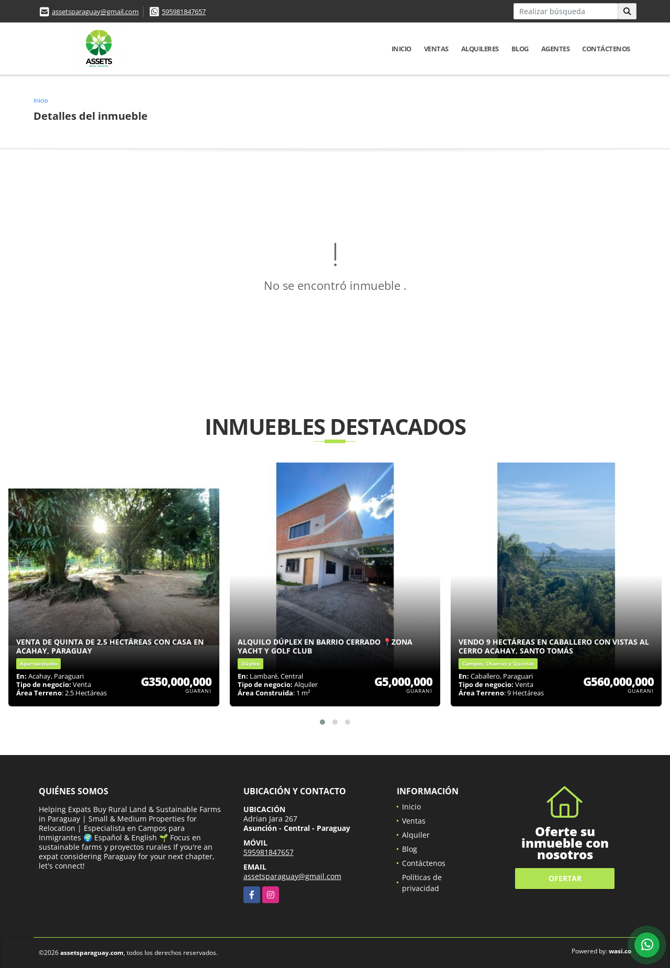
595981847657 (184, 11)
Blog (520, 48)
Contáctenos (606, 48)
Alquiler (416, 835)
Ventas (436, 48)
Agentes (555, 48)
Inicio (401, 48)
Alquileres (480, 48)
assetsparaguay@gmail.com (95, 11)
